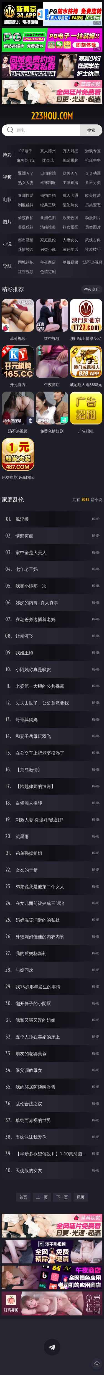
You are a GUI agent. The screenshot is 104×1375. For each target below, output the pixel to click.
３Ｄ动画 (93, 173)
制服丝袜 (26, 204)
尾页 (81, 1197)
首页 (23, 1197)
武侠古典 (93, 239)
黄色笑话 (70, 249)
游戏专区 (93, 150)
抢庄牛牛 (93, 160)
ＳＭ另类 (93, 182)
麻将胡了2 (26, 160)
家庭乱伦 (48, 239)
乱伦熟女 (70, 204)
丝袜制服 (48, 182)
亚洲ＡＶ (26, 173)
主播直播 (70, 182)
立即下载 (84, 1362)
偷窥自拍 (26, 217)
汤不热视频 (93, 262)
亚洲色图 (48, 217)
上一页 (42, 1197)
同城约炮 (26, 262)
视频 (7, 177)
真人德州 (48, 150)
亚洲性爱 (26, 195)
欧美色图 (70, 217)
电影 (7, 199)
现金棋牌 (70, 160)
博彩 (7, 155)
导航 (7, 266)
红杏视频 (26, 271)
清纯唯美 (48, 227)
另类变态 (93, 204)
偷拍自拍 (48, 195)
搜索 (91, 130)
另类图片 (93, 227)
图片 (7, 221)
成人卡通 (70, 195)
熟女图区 (70, 227)
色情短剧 (48, 271)
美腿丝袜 (26, 227)
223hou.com (52, 116)
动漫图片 (93, 217)
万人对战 (70, 150)
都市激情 (26, 239)
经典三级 (48, 204)
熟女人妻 (26, 182)
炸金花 (48, 160)
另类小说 (48, 249)
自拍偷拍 (48, 173)
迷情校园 (26, 249)
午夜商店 (48, 262)
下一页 (62, 1197)
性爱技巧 (93, 249)
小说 (7, 244)
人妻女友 (70, 239)
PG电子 (25, 150)
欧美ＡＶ (70, 173)
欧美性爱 (93, 195)
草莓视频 (70, 262)
